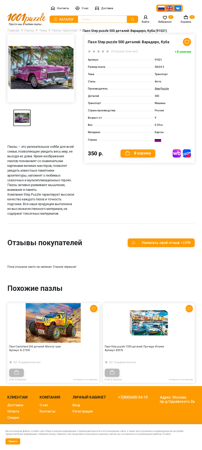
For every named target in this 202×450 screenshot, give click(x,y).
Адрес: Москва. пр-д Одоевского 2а (177, 399)
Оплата (13, 411)
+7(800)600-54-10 (133, 397)
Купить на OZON (187, 154)
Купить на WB (177, 154)
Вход (76, 405)
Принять (12, 441)
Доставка (104, 8)
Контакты (60, 8)
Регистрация (82, 411)
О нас (81, 8)
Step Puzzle (162, 88)
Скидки (13, 417)
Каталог (63, 19)
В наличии (184, 52)
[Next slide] (190, 332)
